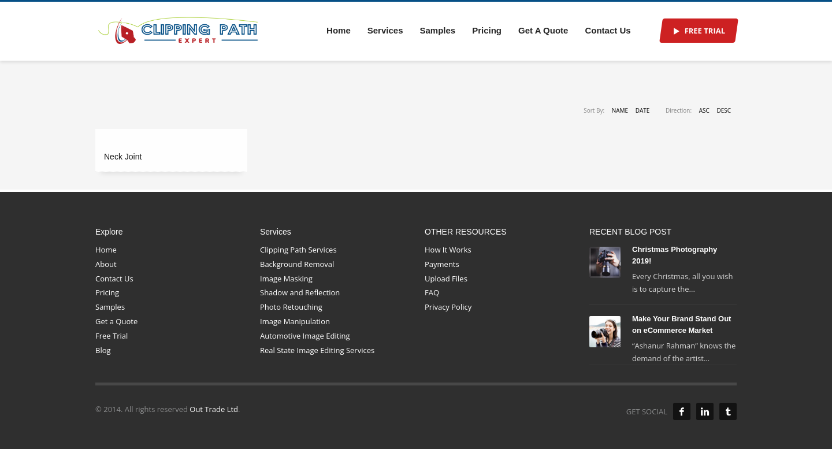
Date (643, 110)
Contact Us (114, 278)
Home (106, 249)
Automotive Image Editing (305, 336)
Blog (103, 350)
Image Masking (286, 278)
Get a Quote (116, 321)
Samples (110, 307)
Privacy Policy (448, 307)
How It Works (448, 249)
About (106, 264)
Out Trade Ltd (213, 409)
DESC (723, 110)
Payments (442, 264)
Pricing (107, 292)
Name (620, 110)
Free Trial (111, 336)
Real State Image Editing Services (317, 350)
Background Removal (297, 264)
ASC (704, 110)
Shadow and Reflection (300, 292)
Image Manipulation (295, 321)
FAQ (432, 292)
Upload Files (446, 278)
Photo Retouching (291, 307)
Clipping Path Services (298, 249)
